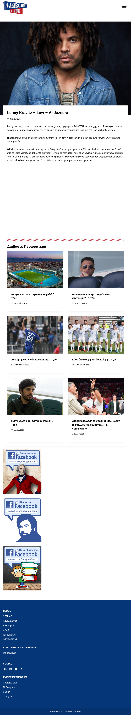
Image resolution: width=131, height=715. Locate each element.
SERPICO (7, 616)
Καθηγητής (8, 625)
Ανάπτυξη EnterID (75, 711)
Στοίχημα (8, 696)
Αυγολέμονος (10, 621)
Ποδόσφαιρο (9, 687)
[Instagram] (10, 669)
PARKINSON (9, 634)
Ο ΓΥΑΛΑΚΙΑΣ (10, 639)
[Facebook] (5, 669)
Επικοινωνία (9, 653)
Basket (6, 692)
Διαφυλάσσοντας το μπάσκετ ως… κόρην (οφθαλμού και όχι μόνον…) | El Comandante (96, 425)
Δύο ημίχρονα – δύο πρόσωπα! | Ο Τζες (34, 359)
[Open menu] (124, 7)
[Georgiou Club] (15, 7)
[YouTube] (16, 669)
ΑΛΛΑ (6, 630)
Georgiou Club (10, 682)
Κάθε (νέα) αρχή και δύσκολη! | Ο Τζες (94, 359)
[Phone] (21, 669)
